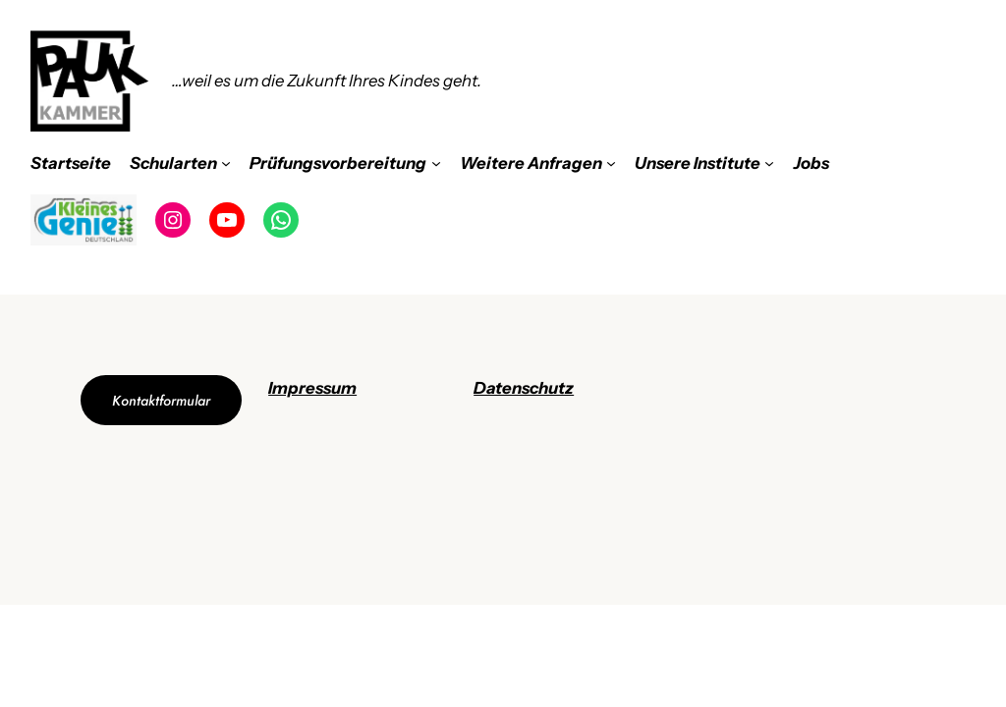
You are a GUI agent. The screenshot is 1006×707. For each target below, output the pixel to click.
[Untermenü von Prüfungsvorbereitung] (436, 163)
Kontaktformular (161, 400)
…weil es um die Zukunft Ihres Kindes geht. (326, 80)
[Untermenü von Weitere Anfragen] (611, 163)
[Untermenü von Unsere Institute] (769, 163)
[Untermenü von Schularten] (226, 163)
